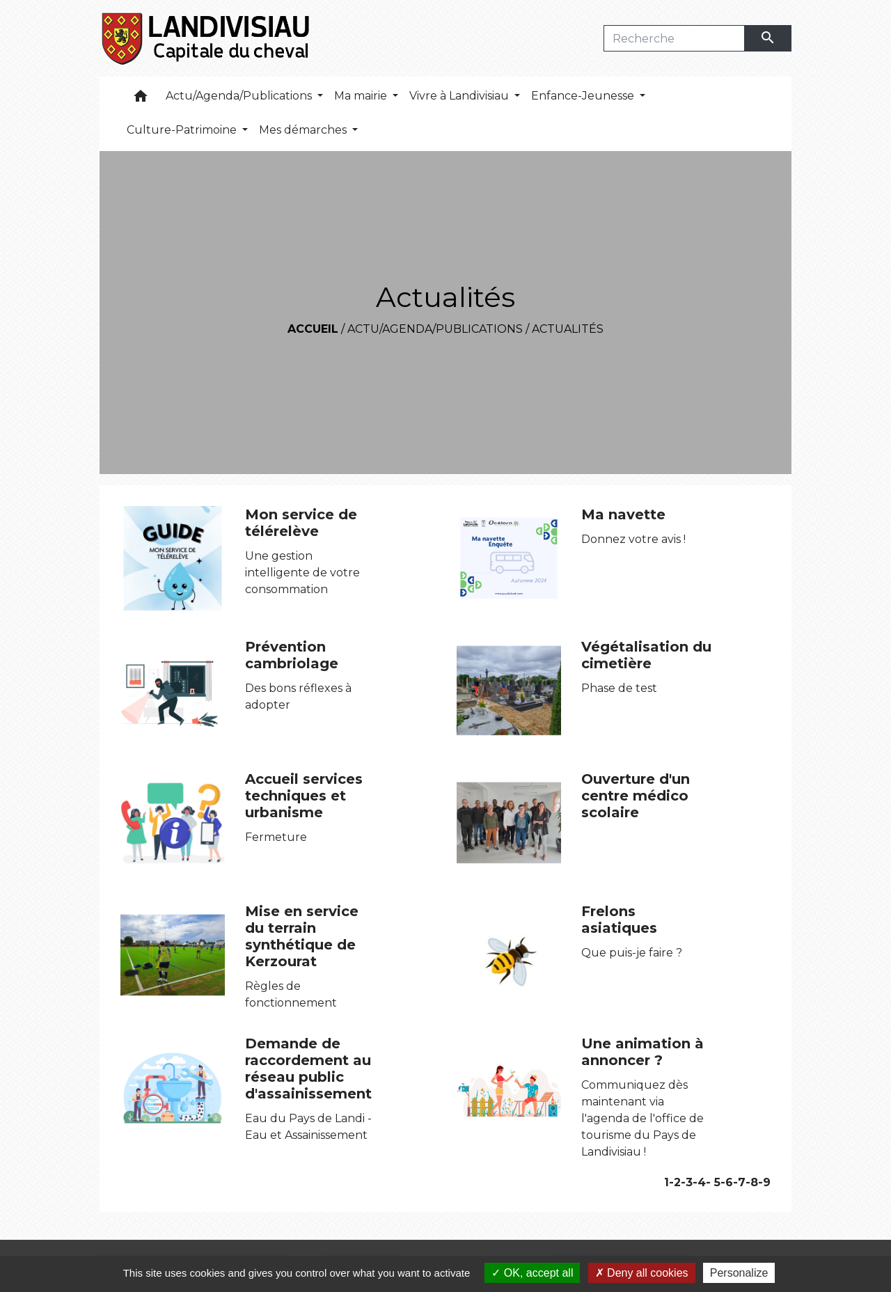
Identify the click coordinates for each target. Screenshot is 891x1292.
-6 (726, 1182)
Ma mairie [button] (362, 95)
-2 (675, 1182)
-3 (687, 1182)
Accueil (312, 329)
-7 (739, 1182)
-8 (752, 1182)
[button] (140, 99)
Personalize (739, 1273)
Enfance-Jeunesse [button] (584, 95)
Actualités (568, 329)
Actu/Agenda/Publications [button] (240, 95)
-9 (764, 1182)
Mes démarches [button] (304, 129)
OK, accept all (532, 1273)
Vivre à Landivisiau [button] (460, 95)
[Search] (674, 38)
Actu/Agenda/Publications (435, 329)
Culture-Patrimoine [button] (183, 129)
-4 (699, 1182)
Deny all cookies (641, 1273)
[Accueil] (206, 38)
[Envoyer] (768, 38)
